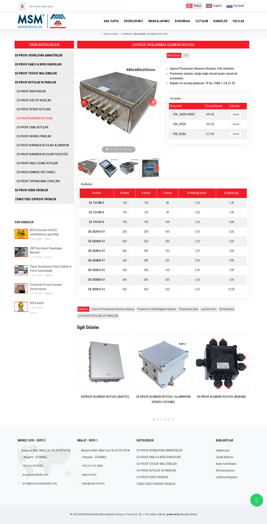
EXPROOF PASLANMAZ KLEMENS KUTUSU (145, 34)
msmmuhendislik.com (35, 474)
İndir (236, 114)
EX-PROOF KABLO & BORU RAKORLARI (38, 64)
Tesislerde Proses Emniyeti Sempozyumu (46, 287)
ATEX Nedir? (37, 303)
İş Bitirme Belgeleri (226, 477)
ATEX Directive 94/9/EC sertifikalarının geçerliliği (44, 232)
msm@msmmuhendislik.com (39, 483)
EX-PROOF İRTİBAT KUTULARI (33, 109)
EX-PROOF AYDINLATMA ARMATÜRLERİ (39, 55)
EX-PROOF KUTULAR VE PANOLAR (98, 315)
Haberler (219, 21)
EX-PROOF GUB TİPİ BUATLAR (33, 100)
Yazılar (238, 21)
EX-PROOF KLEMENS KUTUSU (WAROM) (221, 396)
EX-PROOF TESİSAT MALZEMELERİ (36, 73)
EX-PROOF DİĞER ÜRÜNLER (31, 190)
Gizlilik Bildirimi (224, 457)
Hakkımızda (222, 450)
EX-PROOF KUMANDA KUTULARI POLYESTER (41, 154)
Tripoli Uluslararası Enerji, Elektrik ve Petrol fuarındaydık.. (51, 268)
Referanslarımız (225, 470)
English (214, 5)
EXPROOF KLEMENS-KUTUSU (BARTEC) (105, 396)
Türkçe (193, 5)
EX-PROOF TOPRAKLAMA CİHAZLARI (37, 181)
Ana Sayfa (108, 21)
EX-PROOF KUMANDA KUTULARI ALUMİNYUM (42, 145)
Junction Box (208, 309)
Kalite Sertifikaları (226, 463)
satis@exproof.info (93, 483)
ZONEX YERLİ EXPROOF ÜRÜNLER (35, 199)
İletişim (200, 21)
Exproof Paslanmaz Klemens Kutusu (113, 309)
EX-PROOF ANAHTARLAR (30, 91)
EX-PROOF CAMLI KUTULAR (31, 127)
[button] (107, 149)
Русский (235, 5)
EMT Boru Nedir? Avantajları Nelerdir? (46, 250)
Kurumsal (181, 21)
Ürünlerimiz (131, 21)
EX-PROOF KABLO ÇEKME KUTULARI (36, 163)
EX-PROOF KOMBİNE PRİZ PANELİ (35, 172)
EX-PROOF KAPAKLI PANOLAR (33, 136)
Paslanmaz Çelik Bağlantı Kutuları (156, 309)
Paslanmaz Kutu (188, 309)
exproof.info (89, 474)
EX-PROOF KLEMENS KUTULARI (34, 118)
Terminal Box (226, 309)
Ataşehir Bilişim (189, 514)
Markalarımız (157, 21)
